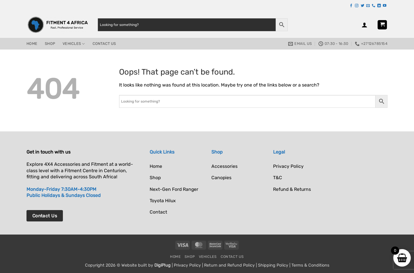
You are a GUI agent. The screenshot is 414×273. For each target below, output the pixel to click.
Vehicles (74, 44)
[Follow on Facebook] (351, 6)
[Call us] (373, 6)
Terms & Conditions (310, 265)
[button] (364, 24)
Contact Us (104, 43)
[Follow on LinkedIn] (379, 6)
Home (31, 43)
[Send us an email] (368, 6)
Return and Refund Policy (229, 265)
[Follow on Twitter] (362, 6)
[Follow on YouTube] (384, 6)
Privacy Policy (187, 265)
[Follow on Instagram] (356, 6)
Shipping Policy (273, 265)
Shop (50, 43)
